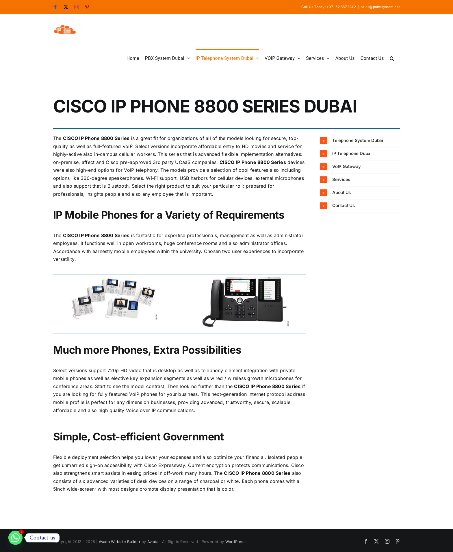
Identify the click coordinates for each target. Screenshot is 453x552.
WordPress (235, 541)
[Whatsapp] (15, 538)
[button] (392, 58)
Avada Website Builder (119, 541)
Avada (152, 541)
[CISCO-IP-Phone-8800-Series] (113, 283)
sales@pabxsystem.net (380, 7)
